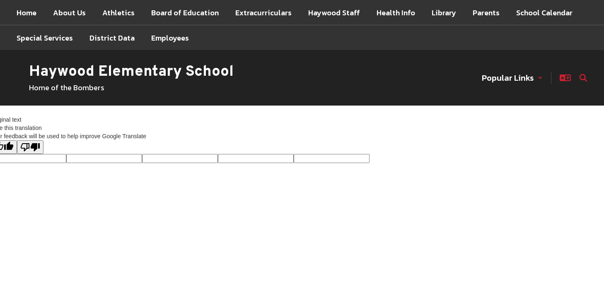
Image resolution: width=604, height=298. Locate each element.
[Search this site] (583, 78)
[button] (512, 78)
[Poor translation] (30, 147)
